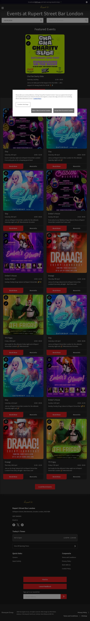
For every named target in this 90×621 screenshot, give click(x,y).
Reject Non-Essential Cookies (41, 110)
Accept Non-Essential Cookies (64, 110)
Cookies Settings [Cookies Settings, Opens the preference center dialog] (23, 104)
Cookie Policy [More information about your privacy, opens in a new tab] (37, 98)
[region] (45, 103)
